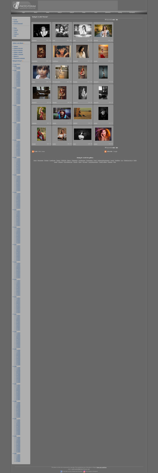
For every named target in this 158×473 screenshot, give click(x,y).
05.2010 (18, 342)
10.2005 (18, 422)
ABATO (75, 123)
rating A (60, 12)
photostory (108, 12)
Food (95, 160)
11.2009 (18, 351)
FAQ (15, 35)
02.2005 (18, 433)
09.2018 (18, 197)
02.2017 (18, 224)
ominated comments (19, 58)
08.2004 (18, 442)
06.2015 (18, 253)
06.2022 (18, 131)
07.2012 (18, 304)
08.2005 (18, 425)
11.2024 (18, 90)
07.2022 (18, 130)
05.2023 (18, 115)
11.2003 (18, 456)
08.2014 (18, 268)
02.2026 (18, 67)
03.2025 (18, 83)
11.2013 (18, 281)
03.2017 (18, 222)
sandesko (34, 123)
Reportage (40, 160)
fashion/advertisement (103, 160)
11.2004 (18, 438)
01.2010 (18, 347)
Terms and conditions (101, 467)
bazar (96, 12)
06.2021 (18, 149)
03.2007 (18, 396)
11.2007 (18, 386)
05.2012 (18, 307)
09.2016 (18, 232)
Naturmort (75, 160)
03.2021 (18, 153)
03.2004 (18, 449)
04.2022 (18, 134)
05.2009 (18, 359)
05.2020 (18, 167)
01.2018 (18, 208)
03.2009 (18, 362)
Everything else (68, 162)
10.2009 (18, 352)
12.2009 (18, 350)
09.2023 (18, 110)
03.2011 (18, 327)
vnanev (95, 143)
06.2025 (18, 79)
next (113, 19)
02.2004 (18, 450)
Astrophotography (93, 162)
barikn (54, 143)
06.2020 (18, 166)
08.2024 (18, 94)
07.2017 (18, 217)
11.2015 (18, 247)
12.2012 (18, 298)
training (120, 12)
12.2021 (18, 141)
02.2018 (18, 206)
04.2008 (18, 378)
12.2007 (18, 385)
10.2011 (18, 318)
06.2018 (18, 201)
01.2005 (18, 434)
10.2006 (18, 405)
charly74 (75, 102)
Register (16, 21)
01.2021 (18, 155)
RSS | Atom (41, 151)
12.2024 (18, 89)
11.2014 (18, 264)
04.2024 (18, 99)
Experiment (90, 160)
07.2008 (18, 374)
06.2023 (18, 114)
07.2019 (18, 182)
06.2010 (18, 340)
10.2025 (18, 74)
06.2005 (18, 427)
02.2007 (18, 398)
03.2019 (18, 187)
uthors (16, 46)
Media (35, 12)
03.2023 (18, 118)
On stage (85, 162)
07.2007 (18, 391)
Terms (15, 32)
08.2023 (18, 111)
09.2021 (18, 145)
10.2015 (18, 248)
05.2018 (18, 202)
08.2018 (18, 198)
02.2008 (18, 380)
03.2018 (18, 205)
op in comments (18, 50)
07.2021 (18, 147)
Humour (110, 162)
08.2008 (18, 372)
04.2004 (18, 447)
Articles (16, 30)
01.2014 (18, 277)
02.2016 (18, 241)
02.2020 (18, 171)
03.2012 (18, 309)
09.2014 (18, 267)
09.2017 (18, 214)
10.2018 (18, 196)
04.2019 (18, 186)
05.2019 (18, 185)
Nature (58, 160)
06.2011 (18, 323)
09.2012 (18, 301)
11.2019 (18, 177)
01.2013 (18, 295)
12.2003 (18, 454)
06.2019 (18, 184)
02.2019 (18, 189)
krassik (95, 61)
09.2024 (18, 93)
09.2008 (18, 371)
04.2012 (18, 308)
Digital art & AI (128, 160)
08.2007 (18, 390)
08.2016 (18, 233)
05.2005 (18, 429)
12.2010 (18, 332)
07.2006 (18, 409)
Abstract (60, 162)
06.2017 (18, 218)
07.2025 (18, 78)
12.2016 (18, 228)
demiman (34, 40)
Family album (103, 162)
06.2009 (18, 358)
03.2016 (18, 240)
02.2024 (18, 102)
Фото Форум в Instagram (91, 471)
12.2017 (18, 210)
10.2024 (18, 91)
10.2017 (18, 213)
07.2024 (18, 95)
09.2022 (18, 127)
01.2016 (18, 242)
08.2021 (18, 146)
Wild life (63, 160)
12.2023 (18, 106)
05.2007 (18, 394)
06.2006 (18, 410)
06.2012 (18, 305)
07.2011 (18, 322)
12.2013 (18, 280)
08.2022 (18, 129)
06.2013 (18, 288)
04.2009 (18, 360)
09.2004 (18, 441)
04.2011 (18, 325)
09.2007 (18, 389)
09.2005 (18, 423)
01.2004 (18, 451)
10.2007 (18, 387)
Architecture (82, 160)
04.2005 (18, 430)
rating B (72, 12)
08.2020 (18, 163)
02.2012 (18, 311)
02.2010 (18, 346)
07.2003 (18, 461)
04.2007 (18, 395)
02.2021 (18, 154)
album (47, 12)
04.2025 (18, 82)
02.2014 (18, 276)
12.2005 (18, 419)
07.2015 (18, 252)
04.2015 (18, 256)
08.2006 (18, 407)
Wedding (117, 160)
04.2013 (18, 291)
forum (83, 12)
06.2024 (18, 96)
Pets (115, 162)
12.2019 (18, 176)
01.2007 (18, 399)
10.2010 (18, 335)
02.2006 (18, 415)
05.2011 (18, 324)
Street (35, 160)
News (15, 28)
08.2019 (18, 181)
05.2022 (18, 133)
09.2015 (18, 249)
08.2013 (18, 285)
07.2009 (18, 356)
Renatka (75, 81)
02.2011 (18, 328)
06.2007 (18, 392)
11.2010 (18, 334)
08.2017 (18, 216)
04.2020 (18, 169)
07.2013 (18, 287)
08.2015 (18, 251)
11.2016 (18, 229)
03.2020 (18, 170)
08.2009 (18, 355)
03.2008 (18, 379)
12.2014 (18, 263)
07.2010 (18, 339)
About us (16, 33)
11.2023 (18, 107)
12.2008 (18, 367)
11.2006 (18, 403)
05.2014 (18, 272)
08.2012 (18, 303)
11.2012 (18, 299)
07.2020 (18, 165)
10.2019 (18, 178)
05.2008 (18, 376)
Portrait (46, 160)
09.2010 (18, 336)
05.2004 (18, 446)
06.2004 (18, 445)
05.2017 (18, 220)
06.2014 (18, 271)
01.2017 (18, 225)
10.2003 (18, 457)
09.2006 (18, 406)
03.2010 (18, 344)
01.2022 (18, 138)
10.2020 (18, 161)
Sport (80, 162)
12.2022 (18, 123)
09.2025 (18, 75)
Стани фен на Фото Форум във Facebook (72, 471)
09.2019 (18, 180)
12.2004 (18, 437)
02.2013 (18, 293)
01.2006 (18, 416)
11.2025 (18, 72)
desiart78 (75, 61)
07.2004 (18, 443)
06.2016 (18, 236)
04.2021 (18, 151)
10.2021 (18, 143)
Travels (75, 162)
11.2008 (18, 369)
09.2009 (18, 354)
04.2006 (18, 413)
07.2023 (18, 113)
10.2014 (18, 265)
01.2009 (18, 364)
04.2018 (18, 204)
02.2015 (18, 258)
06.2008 (18, 375)
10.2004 (18, 439)
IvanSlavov (55, 61)
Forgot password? (18, 23)
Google (115, 151)
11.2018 (18, 194)
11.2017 (18, 212)
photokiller (34, 61)
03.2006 (18, 414)
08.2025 (18, 76)
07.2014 (18, 269)
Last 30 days (17, 64)
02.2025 (18, 84)
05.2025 (18, 80)
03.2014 (18, 275)
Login (15, 19)
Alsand (34, 143)
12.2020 (18, 158)
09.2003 (18, 458)
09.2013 (18, 284)
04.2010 (18, 343)
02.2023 (18, 119)
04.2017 (18, 221)
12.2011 (18, 315)
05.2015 (18, 255)
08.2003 (18, 460)
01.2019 (18, 190)
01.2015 (18, 260)
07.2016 (18, 234)
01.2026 (18, 68)
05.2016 (18, 237)
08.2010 (18, 338)
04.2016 (18, 238)
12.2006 (18, 402)
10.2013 (18, 283)
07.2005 (18, 426)
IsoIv (54, 40)
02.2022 (18, 137)
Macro (69, 160)
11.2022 (18, 125)
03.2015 (18, 257)
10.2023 (18, 109)
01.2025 (18, 86)
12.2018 (18, 193)
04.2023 (18, 117)
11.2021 (18, 142)
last (117, 19)
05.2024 (18, 98)
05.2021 (18, 150)
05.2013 (18, 289)
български (132, 12)
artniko (95, 123)
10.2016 (18, 231)
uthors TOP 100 (18, 48)
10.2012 (18, 300)
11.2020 (18, 160)
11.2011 (18, 316)
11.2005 (18, 421)
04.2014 (18, 273)
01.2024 (18, 103)
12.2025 (18, 71)
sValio (33, 81)
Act (122, 160)
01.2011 (18, 329)
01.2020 (18, 173)
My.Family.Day (56, 81)
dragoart (96, 40)
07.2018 (18, 200)
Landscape (52, 160)
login (23, 12)
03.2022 (18, 135)
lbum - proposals (18, 54)
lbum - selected (18, 52)
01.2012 (18, 312)
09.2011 (18, 319)
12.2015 (18, 245)
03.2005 (18, 431)
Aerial (112, 160)
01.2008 (18, 382)
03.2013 (18, 292)
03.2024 (18, 100)
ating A (16, 56)
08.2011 (18, 320)
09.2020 (18, 162)
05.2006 (18, 411)
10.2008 (18, 370)
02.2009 (18, 363)
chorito (54, 123)
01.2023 (18, 120)
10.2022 (18, 126)
